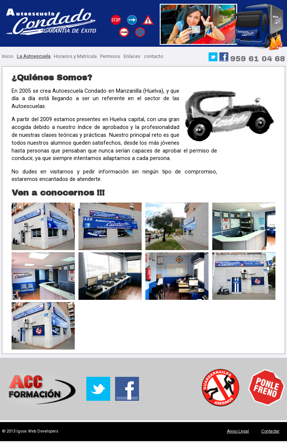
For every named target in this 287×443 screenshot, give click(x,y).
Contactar (270, 431)
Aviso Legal (238, 431)
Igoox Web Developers (37, 431)
